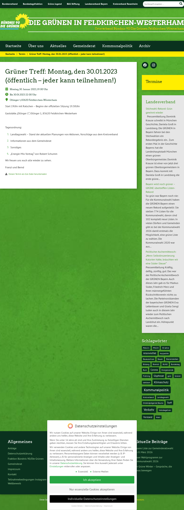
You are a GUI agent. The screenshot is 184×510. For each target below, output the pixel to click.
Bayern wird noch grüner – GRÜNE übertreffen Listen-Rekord (160, 187)
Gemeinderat (84, 46)
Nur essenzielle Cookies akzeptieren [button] (92, 487)
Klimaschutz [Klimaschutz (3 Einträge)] (161, 382)
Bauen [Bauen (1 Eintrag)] (160, 359)
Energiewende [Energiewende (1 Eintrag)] (167, 370)
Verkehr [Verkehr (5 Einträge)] (149, 409)
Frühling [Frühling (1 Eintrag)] (146, 376)
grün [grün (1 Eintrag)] (169, 376)
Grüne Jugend (55, 3)
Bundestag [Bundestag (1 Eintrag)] (175, 364)
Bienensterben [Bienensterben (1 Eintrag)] (172, 359)
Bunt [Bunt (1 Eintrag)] (145, 370)
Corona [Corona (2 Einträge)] (154, 369)
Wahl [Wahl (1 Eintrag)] (158, 417)
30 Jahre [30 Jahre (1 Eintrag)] (165, 348)
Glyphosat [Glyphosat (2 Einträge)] (159, 375)
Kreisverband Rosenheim (125, 3)
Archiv (144, 46)
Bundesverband (10, 3)
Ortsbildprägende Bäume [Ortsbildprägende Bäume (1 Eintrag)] (153, 403)
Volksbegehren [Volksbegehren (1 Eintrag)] (165, 410)
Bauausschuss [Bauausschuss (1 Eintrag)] (148, 359)
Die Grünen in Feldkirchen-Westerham (106, 23)
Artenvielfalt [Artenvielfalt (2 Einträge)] (149, 353)
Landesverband (160, 101)
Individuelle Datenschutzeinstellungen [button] (92, 496)
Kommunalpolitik (117, 46)
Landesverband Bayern (96, 3)
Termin (22, 53)
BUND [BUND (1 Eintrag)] (165, 364)
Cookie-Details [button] (77, 503)
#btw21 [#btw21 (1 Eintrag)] (146, 348)
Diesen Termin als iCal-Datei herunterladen (28, 174)
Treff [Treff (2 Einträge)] (169, 402)
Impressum (14, 469)
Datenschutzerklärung (20, 453)
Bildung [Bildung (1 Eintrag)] (146, 364)
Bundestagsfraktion (32, 3)
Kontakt (12, 474)
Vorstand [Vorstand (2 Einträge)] (147, 417)
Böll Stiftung (73, 3)
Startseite (13, 46)
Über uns (35, 46)
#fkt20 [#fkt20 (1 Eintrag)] (156, 348)
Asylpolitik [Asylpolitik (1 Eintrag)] (164, 353)
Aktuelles (58, 46)
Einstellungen (57, 463)
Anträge (12, 448)
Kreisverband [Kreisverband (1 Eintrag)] (148, 397)
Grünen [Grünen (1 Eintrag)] (178, 376)
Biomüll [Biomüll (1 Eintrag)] (156, 364)
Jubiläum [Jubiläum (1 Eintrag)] (146, 382)
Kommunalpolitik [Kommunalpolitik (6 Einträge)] (156, 390)
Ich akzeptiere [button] (92, 477)
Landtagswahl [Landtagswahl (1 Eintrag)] (163, 397)
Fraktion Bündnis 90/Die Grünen (26, 458)
